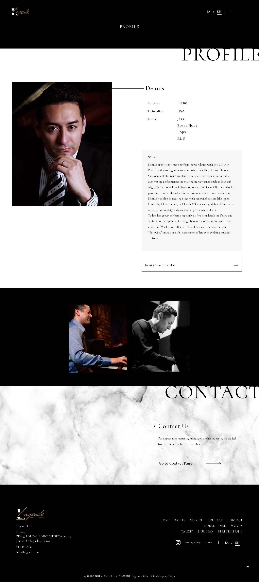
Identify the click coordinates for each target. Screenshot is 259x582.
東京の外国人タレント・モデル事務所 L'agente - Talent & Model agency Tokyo (131, 576)
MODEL (209, 526)
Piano (182, 102)
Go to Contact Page (175, 463)
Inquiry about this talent (160, 265)
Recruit (208, 542)
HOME (165, 520)
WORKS (179, 520)
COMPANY (215, 520)
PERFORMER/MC (230, 531)
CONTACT (235, 520)
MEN (223, 526)
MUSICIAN (205, 531)
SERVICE (196, 520)
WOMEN (237, 526)
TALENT (187, 531)
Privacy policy (192, 542)
